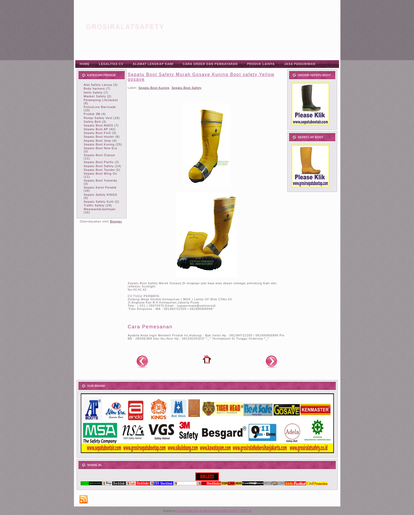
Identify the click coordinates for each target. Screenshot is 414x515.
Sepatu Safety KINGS (100, 194)
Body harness (94, 88)
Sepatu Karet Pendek (100, 187)
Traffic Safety (94, 205)
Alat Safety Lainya (98, 84)
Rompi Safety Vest (98, 118)
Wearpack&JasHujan (100, 209)
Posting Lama (271, 361)
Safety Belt (92, 121)
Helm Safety (93, 92)
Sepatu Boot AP (96, 129)
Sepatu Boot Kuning (99, 144)
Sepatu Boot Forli (97, 132)
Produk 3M (92, 114)
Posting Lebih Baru (142, 361)
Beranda (207, 359)
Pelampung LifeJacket (101, 100)
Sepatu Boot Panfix (99, 162)
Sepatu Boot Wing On (100, 173)
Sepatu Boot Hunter (99, 136)
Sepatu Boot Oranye (99, 155)
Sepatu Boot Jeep (97, 140)
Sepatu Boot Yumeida (100, 180)
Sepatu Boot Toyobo (99, 169)
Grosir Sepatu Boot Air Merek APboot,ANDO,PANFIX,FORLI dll (213, 510)
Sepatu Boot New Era (100, 148)
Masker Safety (95, 96)
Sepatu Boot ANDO (98, 125)
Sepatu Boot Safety (99, 166)
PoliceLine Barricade (100, 107)
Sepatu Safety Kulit (99, 201)
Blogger (116, 221)
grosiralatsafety (125, 26)
